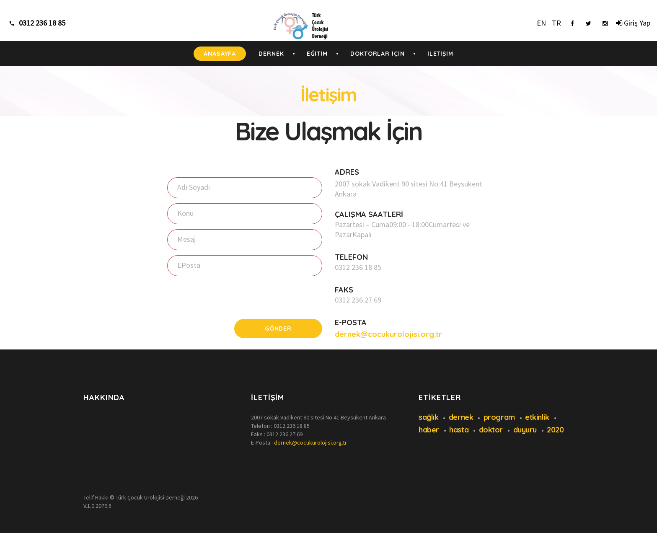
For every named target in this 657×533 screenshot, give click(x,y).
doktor (491, 430)
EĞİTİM (317, 53)
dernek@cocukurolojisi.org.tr (388, 334)
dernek (461, 417)
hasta (458, 430)
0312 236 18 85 (358, 267)
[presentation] (231, 297)
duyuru (525, 430)
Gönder (278, 328)
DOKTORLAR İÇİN (377, 53)
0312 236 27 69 (358, 300)
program (499, 417)
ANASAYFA (220, 53)
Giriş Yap (633, 23)
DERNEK (271, 53)
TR (556, 23)
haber (429, 430)
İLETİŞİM (440, 53)
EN (541, 23)
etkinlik (537, 417)
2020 (555, 430)
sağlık (428, 417)
